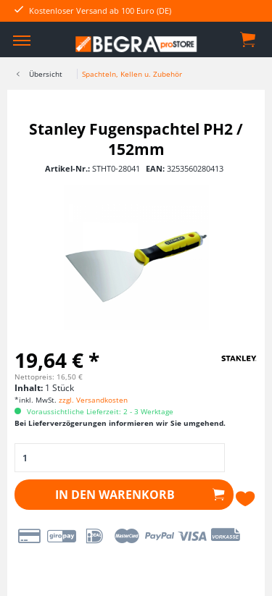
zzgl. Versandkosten (93, 400)
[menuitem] (22, 40)
